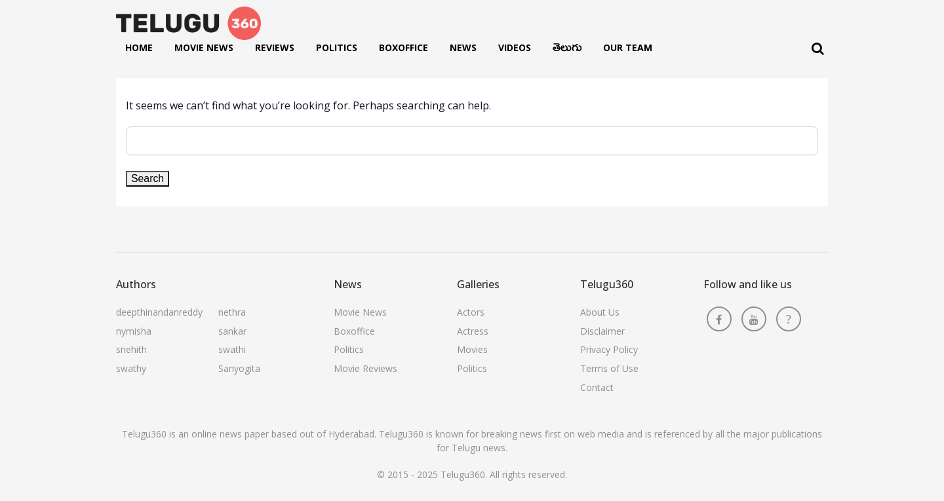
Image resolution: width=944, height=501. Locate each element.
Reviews (274, 47)
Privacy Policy (609, 349)
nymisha (133, 331)
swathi (232, 349)
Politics (336, 47)
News (463, 47)
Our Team (627, 47)
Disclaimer (602, 331)
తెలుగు (567, 50)
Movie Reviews (365, 368)
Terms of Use (609, 368)
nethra (232, 312)
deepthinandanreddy (159, 312)
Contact (597, 387)
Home (139, 47)
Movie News (203, 47)
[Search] (818, 49)
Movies (472, 349)
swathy (131, 368)
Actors (470, 312)
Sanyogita (239, 368)
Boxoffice (403, 47)
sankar (232, 331)
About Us (600, 312)
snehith (131, 349)
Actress (472, 331)
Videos (514, 47)
